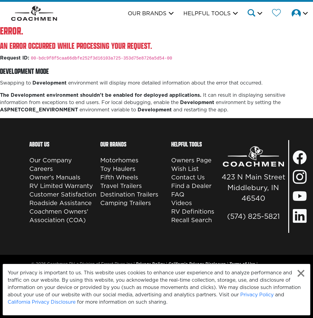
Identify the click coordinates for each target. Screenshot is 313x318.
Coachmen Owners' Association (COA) (58, 215)
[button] (254, 14)
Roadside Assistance (60, 203)
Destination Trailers (129, 194)
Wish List (185, 168)
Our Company (50, 160)
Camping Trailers (125, 203)
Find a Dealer (191, 186)
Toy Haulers (117, 168)
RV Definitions (192, 211)
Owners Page (191, 160)
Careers (41, 168)
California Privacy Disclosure (41, 301)
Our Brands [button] (147, 13)
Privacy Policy (257, 294)
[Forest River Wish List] (276, 14)
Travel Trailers (121, 186)
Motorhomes (119, 160)
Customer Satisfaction (62, 194)
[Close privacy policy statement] (300, 273)
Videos (181, 203)
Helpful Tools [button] (207, 13)
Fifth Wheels (119, 177)
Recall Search (191, 220)
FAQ (177, 194)
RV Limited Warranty (61, 186)
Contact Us (188, 177)
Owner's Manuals (54, 177)
